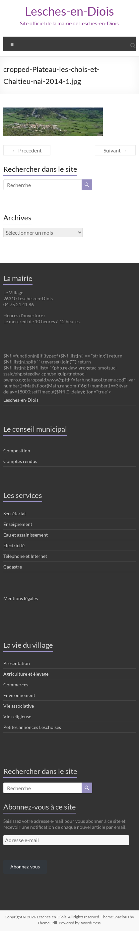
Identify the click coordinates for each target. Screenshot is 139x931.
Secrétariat (14, 513)
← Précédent (27, 150)
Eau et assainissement (25, 535)
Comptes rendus (20, 461)
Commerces (15, 684)
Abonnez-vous (25, 866)
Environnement (19, 695)
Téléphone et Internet (25, 556)
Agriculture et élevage (25, 674)
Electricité (14, 545)
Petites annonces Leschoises (32, 727)
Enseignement (17, 524)
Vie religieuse (17, 716)
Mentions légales (20, 598)
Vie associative (18, 706)
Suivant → (115, 150)
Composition (16, 450)
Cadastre (12, 567)
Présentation (16, 663)
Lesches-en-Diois (69, 11)
